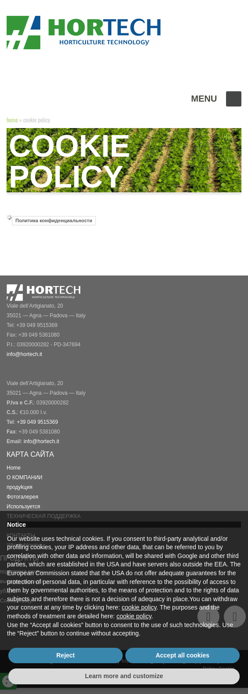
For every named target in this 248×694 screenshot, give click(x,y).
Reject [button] (65, 655)
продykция (20, 487)
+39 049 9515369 (37, 422)
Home (12, 119)
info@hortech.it (42, 441)
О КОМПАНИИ (25, 477)
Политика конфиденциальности (53, 221)
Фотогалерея (22, 497)
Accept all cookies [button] (182, 655)
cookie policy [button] (139, 607)
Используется (24, 506)
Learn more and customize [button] (124, 675)
